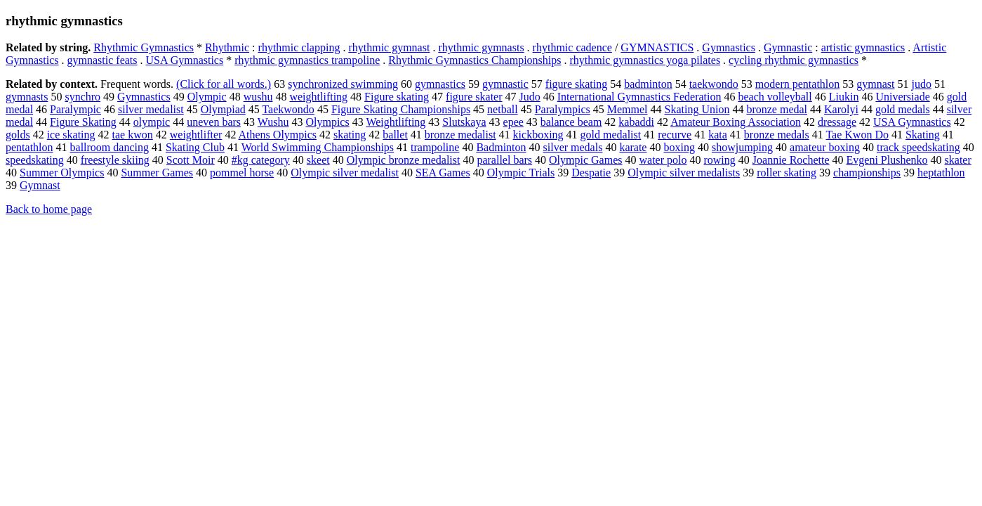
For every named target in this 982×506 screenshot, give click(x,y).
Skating (922, 135)
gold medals (902, 109)
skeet (318, 160)
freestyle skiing (115, 160)
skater (958, 160)
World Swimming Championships (317, 147)
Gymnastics (728, 47)
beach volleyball (774, 97)
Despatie (591, 173)
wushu (258, 97)
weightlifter (196, 135)
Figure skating (396, 97)
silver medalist (151, 109)
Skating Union (697, 109)
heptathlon (941, 173)
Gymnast (40, 185)
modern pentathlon (797, 84)
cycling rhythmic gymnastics (793, 60)
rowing (719, 160)
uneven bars (214, 122)
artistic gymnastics (863, 47)
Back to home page (49, 209)
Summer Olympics (62, 173)
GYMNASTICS (657, 47)
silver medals (573, 147)
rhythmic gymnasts (481, 47)
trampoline (435, 147)
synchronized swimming (343, 84)
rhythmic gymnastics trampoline (307, 60)
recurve (674, 135)
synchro (82, 97)
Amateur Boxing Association (735, 122)
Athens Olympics (278, 135)
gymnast (875, 84)
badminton (648, 84)
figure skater (474, 97)
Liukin (844, 97)
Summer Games (157, 173)
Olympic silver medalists (684, 173)
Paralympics (562, 109)
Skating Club (195, 147)
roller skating (786, 173)
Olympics (327, 122)
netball (502, 109)
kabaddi (636, 122)
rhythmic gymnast (389, 47)
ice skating (71, 135)
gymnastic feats (102, 60)
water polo (662, 160)
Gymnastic (788, 47)
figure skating (576, 84)
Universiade (902, 97)
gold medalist (611, 135)
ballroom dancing (109, 147)
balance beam (571, 122)
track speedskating (918, 147)
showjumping (742, 147)
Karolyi (841, 109)
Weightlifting (395, 122)
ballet (395, 135)
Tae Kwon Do (857, 135)
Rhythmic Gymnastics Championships (474, 60)
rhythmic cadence (572, 47)
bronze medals (776, 135)
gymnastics (440, 84)
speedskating (35, 160)
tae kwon (132, 135)
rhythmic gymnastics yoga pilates (644, 60)
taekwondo (713, 84)
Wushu (273, 122)
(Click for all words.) (223, 84)
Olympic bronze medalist (403, 160)
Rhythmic (227, 47)
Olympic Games (585, 160)
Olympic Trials (521, 173)
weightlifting (318, 97)
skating (349, 135)
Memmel (627, 109)
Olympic (207, 97)
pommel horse (242, 173)
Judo (529, 97)
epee (513, 122)
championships (867, 173)
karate (632, 147)
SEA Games (443, 173)
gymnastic (505, 84)
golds (18, 135)
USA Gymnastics (185, 60)
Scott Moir (190, 160)
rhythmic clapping (299, 47)
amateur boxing (825, 147)
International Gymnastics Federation (639, 97)
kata (717, 135)
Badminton (501, 147)
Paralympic (75, 109)
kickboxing (538, 135)
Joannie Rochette (791, 160)
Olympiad (223, 109)
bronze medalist (460, 135)
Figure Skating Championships (400, 109)
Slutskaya (464, 122)
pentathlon (29, 147)
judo (921, 84)
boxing (678, 147)
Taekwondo (288, 109)
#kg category (261, 160)
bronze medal (776, 109)
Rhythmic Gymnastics (143, 47)
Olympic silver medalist (345, 173)
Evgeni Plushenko (887, 160)
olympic (151, 122)
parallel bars (504, 160)
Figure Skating (83, 122)
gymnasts (27, 97)
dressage (837, 122)
